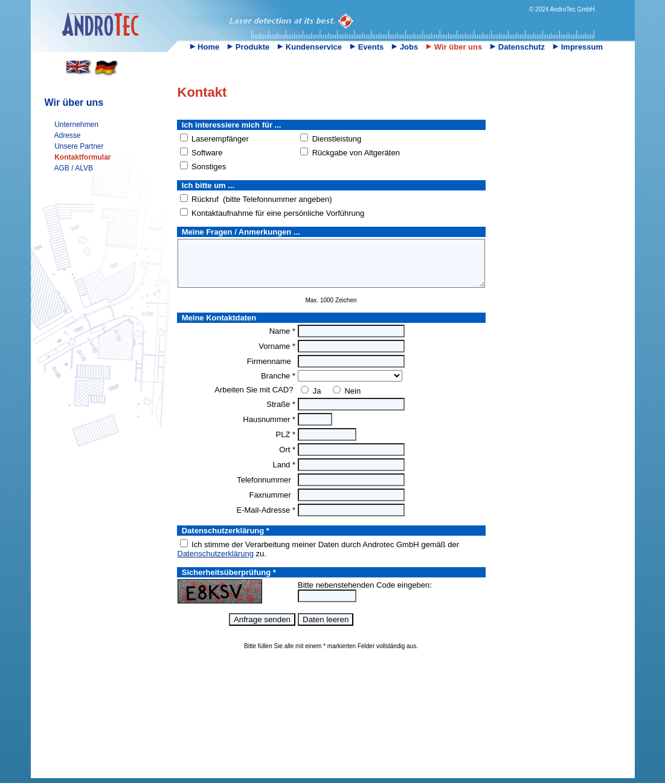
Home (205, 46)
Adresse (67, 135)
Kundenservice (309, 46)
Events (367, 46)
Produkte (248, 46)
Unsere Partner (78, 146)
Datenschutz (517, 46)
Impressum (578, 46)
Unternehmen (76, 124)
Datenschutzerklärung (216, 562)
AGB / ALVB (73, 168)
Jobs (404, 46)
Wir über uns (454, 46)
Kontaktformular (82, 157)
